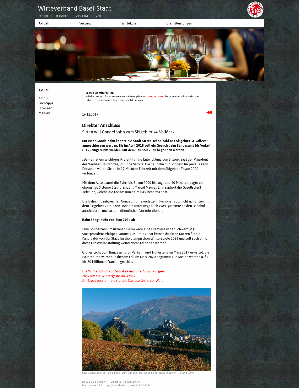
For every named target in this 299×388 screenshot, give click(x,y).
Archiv (43, 98)
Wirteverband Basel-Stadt (74, 8)
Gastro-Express (155, 96)
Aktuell (44, 23)
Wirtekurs (128, 23)
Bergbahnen (100, 381)
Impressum (62, 16)
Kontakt (43, 16)
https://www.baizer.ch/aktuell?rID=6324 (127, 385)
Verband (85, 23)
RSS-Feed (46, 108)
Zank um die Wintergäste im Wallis (108, 276)
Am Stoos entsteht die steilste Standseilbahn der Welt (122, 280)
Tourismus (115, 381)
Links (98, 16)
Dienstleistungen (179, 23)
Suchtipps (46, 103)
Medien (44, 113)
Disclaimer (82, 16)
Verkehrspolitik (131, 381)
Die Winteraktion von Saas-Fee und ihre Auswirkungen (123, 271)
